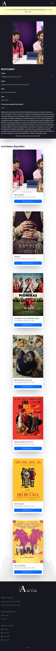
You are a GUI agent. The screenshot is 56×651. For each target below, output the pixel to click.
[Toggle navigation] (51, 3)
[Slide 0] (17, 136)
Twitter (4, 629)
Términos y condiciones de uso (11, 605)
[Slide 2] (24, 136)
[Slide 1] (20, 136)
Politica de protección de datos (11, 601)
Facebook (5, 633)
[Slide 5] (35, 136)
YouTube (5, 636)
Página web (5, 615)
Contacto (4, 619)
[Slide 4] (31, 136)
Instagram (5, 640)
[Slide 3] (28, 136)
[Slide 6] (38, 136)
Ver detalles (28, 201)
